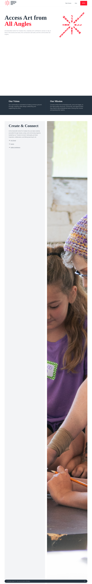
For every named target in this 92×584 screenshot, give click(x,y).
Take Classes (68, 3)
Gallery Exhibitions (15, 147)
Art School (13, 140)
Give (76, 3)
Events (12, 144)
